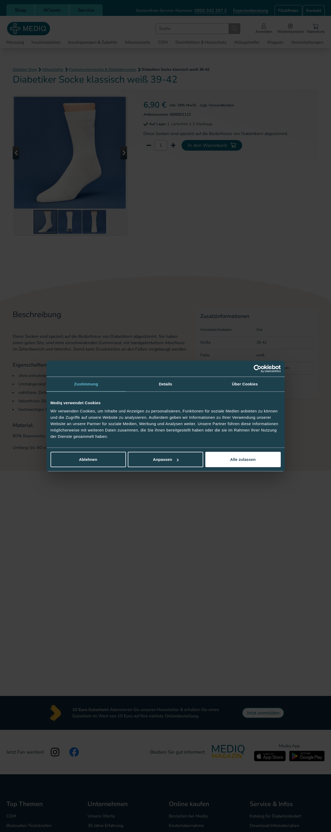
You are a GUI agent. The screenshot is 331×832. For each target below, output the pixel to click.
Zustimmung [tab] (86, 383)
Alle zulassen (243, 459)
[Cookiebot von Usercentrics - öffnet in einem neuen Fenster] (257, 368)
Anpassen (166, 459)
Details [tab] (165, 383)
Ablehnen (88, 459)
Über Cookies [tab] (245, 383)
